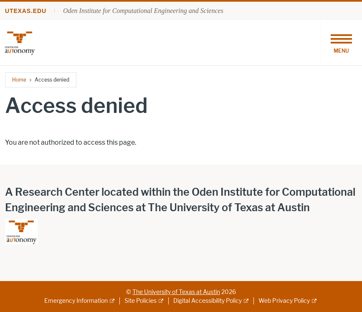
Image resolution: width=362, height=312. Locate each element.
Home (19, 80)
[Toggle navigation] (341, 42)
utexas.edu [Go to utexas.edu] (25, 11)
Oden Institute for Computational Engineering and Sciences (143, 10)
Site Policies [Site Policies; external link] (140, 300)
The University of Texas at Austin (176, 292)
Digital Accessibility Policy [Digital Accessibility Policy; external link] (207, 300)
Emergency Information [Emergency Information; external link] (76, 300)
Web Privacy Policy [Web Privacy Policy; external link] (284, 300)
